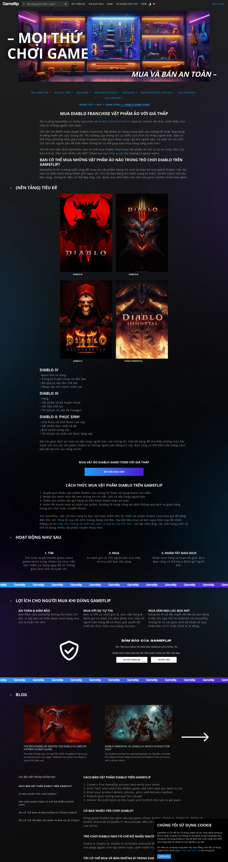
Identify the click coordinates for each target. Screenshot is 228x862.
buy (99, 104)
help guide (116, 153)
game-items (113, 104)
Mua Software (186, 92)
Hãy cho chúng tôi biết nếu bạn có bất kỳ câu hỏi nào (95, 486)
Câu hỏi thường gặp (131, 623)
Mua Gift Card (62, 92)
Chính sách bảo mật (190, 850)
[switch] (150, 4)
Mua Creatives (113, 97)
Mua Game (83, 92)
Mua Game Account (105, 92)
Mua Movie (129, 92)
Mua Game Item (40, 92)
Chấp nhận (164, 856)
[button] (65, 4)
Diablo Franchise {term (114, 121)
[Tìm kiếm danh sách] (44, 4)
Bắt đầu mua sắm (114, 434)
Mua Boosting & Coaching (156, 92)
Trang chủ (86, 104)
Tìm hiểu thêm (165, 623)
